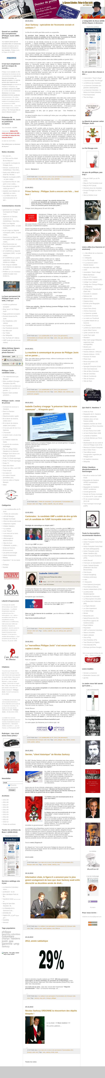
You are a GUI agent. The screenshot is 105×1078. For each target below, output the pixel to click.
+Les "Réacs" (7, 531)
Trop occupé (7, 470)
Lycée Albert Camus (90, 330)
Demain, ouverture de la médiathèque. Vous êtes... (11, 219)
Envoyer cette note (32, 179)
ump (16, 943)
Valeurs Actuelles (89, 632)
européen (36, 394)
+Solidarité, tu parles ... (10, 545)
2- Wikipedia (87, 258)
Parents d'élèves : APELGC (92, 352)
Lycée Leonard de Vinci (91, 332)
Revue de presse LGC (90, 361)
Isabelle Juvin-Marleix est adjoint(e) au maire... (12, 267)
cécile (28, 742)
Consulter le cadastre (90, 294)
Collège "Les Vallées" (90, 282)
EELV (5, 223)
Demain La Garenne (90, 673)
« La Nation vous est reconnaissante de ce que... (10, 198)
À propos (92, 907)
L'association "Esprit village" (92, 78)
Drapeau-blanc (88, 301)
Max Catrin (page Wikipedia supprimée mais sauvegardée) (92, 342)
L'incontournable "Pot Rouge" (93, 80)
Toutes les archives (9, 824)
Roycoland (86, 628)
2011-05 (5, 810)
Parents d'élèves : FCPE (91, 354)
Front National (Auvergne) (92, 584)
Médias (5, 557)
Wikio (5, 485)
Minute (85, 613)
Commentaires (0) (67, 176)
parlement (30, 394)
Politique (6, 565)
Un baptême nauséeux (90, 459)
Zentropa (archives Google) (92, 647)
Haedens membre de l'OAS (92, 424)
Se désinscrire (12, 787)
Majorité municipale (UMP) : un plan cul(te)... (12, 226)
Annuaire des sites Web (91, 267)
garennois (6, 210)
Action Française (88, 539)
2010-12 (5, 822)
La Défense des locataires (92, 83)
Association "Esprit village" (92, 272)
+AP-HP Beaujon (8, 516)
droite (52, 1052)
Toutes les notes (30, 1062)
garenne (7, 943)
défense (57, 928)
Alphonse (6, 216)
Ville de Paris (87, 381)
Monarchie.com (88, 616)
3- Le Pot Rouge (88, 260)
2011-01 (5, 819)
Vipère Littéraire (88, 635)
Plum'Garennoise (8, 244)
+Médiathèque (7, 536)
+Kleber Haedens (8, 526)
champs (6, 938)
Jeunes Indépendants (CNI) (92, 589)
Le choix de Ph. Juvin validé (92, 496)
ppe (11, 941)
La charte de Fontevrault (91, 596)
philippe (6, 931)
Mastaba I (86, 337)
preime (71, 338)
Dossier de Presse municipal (92, 494)
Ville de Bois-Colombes (91, 371)
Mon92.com (87, 347)
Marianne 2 (35, 169)
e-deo (85, 579)
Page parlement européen (11, 314)
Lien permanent (56, 176)
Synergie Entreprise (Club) (92, 366)
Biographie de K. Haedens (92, 414)
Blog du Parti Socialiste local (92, 183)
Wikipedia (86, 461)
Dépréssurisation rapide (11, 416)
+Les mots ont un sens (10, 533)
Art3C (85, 270)
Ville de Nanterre (88, 379)
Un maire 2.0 (7, 473)
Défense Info (87, 296)
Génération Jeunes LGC (91, 675)
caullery (45, 503)
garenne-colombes (11, 934)
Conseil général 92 (89, 492)
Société (5, 567)
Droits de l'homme (9, 548)
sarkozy (6, 946)
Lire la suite (29, 857)
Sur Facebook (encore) (10, 328)
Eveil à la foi (87, 306)
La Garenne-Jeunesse (90, 316)
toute (56, 1052)
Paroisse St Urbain (89, 356)
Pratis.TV (6, 463)
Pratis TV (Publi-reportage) (12, 458)
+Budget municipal (9, 519)
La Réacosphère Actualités (92, 599)
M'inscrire (12, 785)
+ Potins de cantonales (10, 514)
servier (45, 864)
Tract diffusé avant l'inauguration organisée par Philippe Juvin (92, 454)
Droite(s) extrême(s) (90, 577)
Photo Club (87, 359)
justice (33, 742)
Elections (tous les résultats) (92, 188)
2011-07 (5, 805)
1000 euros (30, 340)
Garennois (6, 237)
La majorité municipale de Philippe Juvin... (11, 212)
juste (35, 340)
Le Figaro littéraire (89, 606)
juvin (5, 941)
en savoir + (41, 716)
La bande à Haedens (90, 435)
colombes (8, 936)
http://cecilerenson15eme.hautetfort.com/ (45, 719)
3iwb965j (6, 920)
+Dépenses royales (9, 524)
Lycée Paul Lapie (89, 335)
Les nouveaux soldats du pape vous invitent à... (11, 274)
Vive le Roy (87, 637)
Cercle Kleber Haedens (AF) (92, 279)
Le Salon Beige (88, 611)
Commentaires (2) (32, 338)
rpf (57, 503)
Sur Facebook (7, 326)
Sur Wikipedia (7, 335)
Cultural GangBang (89, 574)
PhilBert (5, 271)
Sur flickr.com (7, 330)
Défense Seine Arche (90, 299)
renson (73, 739)
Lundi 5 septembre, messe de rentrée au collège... (11, 260)
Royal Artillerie (88, 625)
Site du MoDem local (90, 195)
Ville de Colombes (89, 374)
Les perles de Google (10, 553)
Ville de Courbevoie (89, 376)
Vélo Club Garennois (90, 369)
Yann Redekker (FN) (90, 640)
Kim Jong (6, 265)
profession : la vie (9, 892)
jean (49, 179)
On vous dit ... (7, 156)
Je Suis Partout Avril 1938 (91, 431)
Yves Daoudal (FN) (89, 645)
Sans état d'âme (8, 465)
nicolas (49, 864)
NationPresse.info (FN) (90, 618)
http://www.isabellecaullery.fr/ (35, 618)
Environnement (8, 550)
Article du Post (88, 412)
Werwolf (5, 922)
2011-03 (5, 814)
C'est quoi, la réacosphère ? (92, 563)
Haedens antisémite (90, 416)
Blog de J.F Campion (90, 277)
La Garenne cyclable (90, 313)
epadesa (48, 928)
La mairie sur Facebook (91, 318)
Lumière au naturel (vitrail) (92, 328)
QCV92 (85, 678)
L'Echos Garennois (89, 311)
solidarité (56, 179)
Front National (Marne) (90, 587)
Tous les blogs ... (88, 97)
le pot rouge (7, 230)
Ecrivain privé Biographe (91, 303)
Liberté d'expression (9, 555)
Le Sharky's (87, 325)
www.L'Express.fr (36, 842)
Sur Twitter (6, 333)
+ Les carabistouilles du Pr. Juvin (47, 335)
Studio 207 (87, 364)
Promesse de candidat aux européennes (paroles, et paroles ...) (12, 388)
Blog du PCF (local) (89, 185)
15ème (68, 739)
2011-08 (5, 802)
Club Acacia (87, 572)
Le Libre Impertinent (90, 608)
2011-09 (5, 800)
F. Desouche (87, 582)
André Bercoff (87, 560)
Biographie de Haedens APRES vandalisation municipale (91, 482)
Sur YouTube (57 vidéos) (11, 338)
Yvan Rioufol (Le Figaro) (91, 642)
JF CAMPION (7, 251)
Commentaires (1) (61, 996)
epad (44, 928)
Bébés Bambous (88, 275)
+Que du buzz (7, 543)
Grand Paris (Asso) (89, 308)
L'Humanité (6, 432)
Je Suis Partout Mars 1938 (92, 433)
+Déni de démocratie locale (12, 521)
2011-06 (5, 807)
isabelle (50, 503)
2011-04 (5, 812)
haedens (15, 938)
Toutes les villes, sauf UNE (12, 468)
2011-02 (5, 817)
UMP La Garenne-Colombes (92, 630)
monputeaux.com (89, 349)
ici (52, 208)
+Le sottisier (7, 528)
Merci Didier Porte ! (89, 450)
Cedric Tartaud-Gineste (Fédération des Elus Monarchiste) (91, 568)
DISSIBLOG (7, 913)
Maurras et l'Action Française (93, 447)
